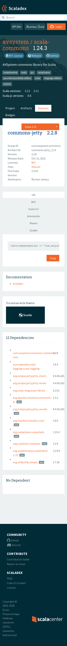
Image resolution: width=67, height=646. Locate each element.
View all (35, 167)
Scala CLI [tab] (33, 209)
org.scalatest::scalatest (27, 443)
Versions (43, 108)
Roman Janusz (40, 179)
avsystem (16, 41)
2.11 (36, 91)
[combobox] (40, 126)
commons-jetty (25, 132)
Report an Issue (16, 564)
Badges (10, 115)
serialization (44, 72)
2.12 (27, 91)
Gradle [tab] (33, 230)
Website (34, 55)
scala (37, 78)
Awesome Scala (35, 26)
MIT (33, 162)
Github (13, 540)
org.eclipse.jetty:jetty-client (29, 376)
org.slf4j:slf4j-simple (25, 462)
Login (56, 26)
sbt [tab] (34, 194)
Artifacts (26, 108)
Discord (13, 545)
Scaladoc (18, 283)
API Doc (16, 26)
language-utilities (52, 78)
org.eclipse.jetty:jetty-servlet (30, 409)
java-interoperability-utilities (17, 78)
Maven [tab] (33, 223)
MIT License (14, 55)
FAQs (10, 578)
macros (7, 84)
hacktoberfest (10, 72)
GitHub (52, 55)
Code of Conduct (16, 583)
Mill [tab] (33, 202)
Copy (53, 258)
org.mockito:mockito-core (28, 420)
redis (23, 72)
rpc (32, 72)
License (11, 587)
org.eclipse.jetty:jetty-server (29, 383)
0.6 (29, 96)
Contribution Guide (18, 559)
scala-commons (26, 45)
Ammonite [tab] (33, 216)
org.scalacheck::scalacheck (28, 432)
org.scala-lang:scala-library (29, 390)
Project (10, 108)
